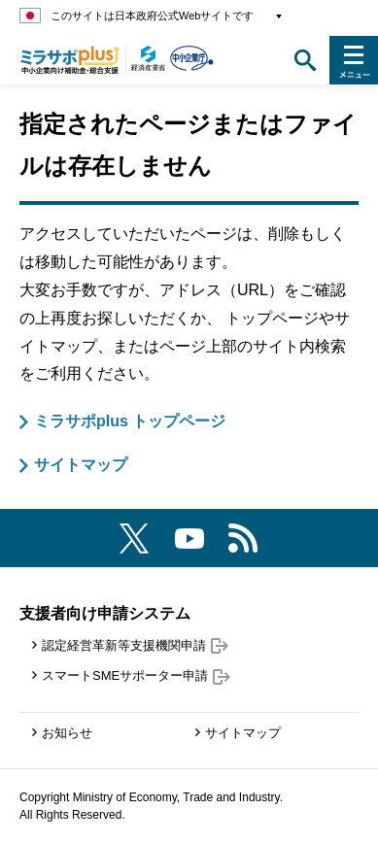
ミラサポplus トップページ (129, 421)
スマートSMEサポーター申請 (136, 675)
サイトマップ (80, 464)
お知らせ (67, 732)
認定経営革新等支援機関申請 (135, 645)
